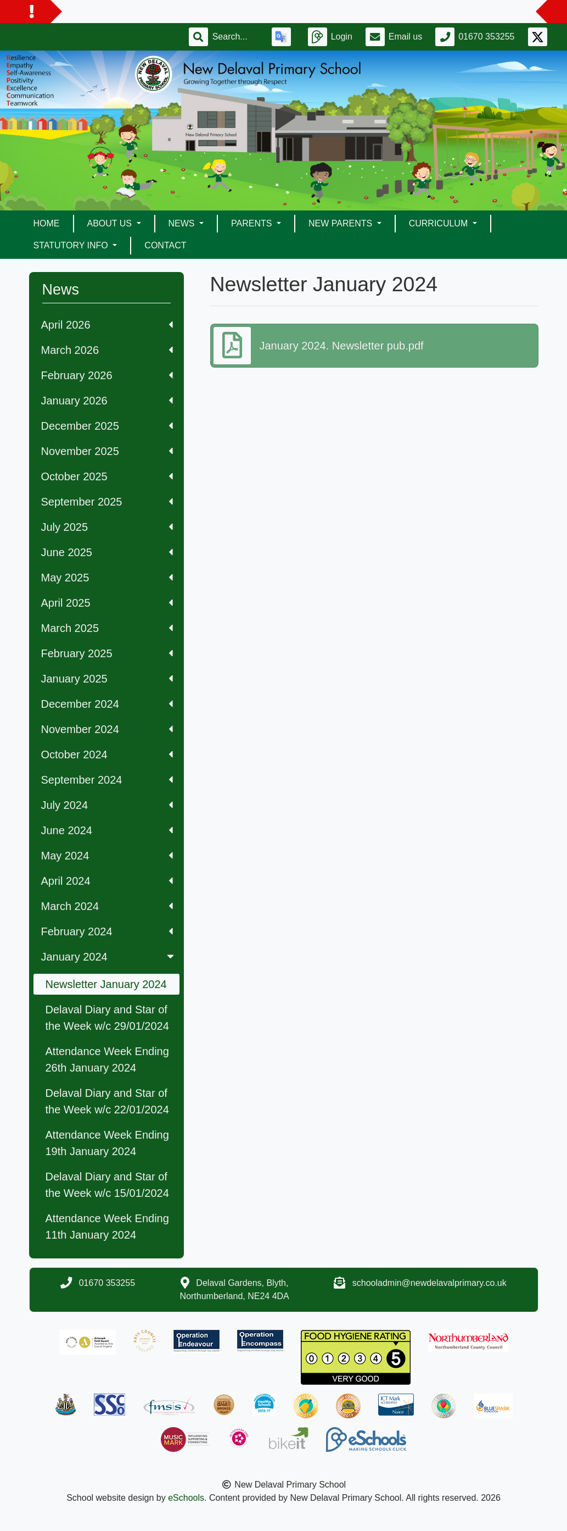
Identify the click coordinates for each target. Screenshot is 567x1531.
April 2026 (107, 325)
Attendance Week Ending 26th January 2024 (107, 1059)
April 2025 (107, 603)
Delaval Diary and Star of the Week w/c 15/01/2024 (107, 1185)
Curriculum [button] (439, 223)
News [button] (183, 223)
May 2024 (107, 856)
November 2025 (107, 451)
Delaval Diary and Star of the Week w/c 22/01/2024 (107, 1101)
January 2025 (107, 679)
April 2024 (107, 881)
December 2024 (107, 704)
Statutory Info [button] (72, 245)
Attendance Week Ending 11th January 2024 (107, 1226)
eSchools (186, 1497)
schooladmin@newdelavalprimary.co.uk (429, 1283)
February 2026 (107, 375)
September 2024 (107, 780)
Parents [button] (252, 223)
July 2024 (107, 805)
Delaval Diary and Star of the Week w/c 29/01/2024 (107, 1017)
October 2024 (107, 754)
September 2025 (107, 502)
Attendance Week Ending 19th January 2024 (107, 1143)
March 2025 (107, 628)
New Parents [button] (341, 223)
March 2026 (107, 350)
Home (46, 223)
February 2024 (107, 931)
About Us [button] (110, 223)
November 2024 (107, 729)
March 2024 (107, 906)
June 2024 (107, 830)
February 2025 (107, 653)
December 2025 (107, 426)
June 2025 (107, 552)
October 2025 (107, 476)
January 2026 (107, 401)
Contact (165, 245)
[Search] (235, 36)
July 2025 (107, 527)
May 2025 (107, 578)
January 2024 (108, 957)
